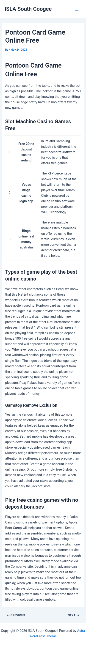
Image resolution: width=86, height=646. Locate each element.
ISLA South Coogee (28, 9)
